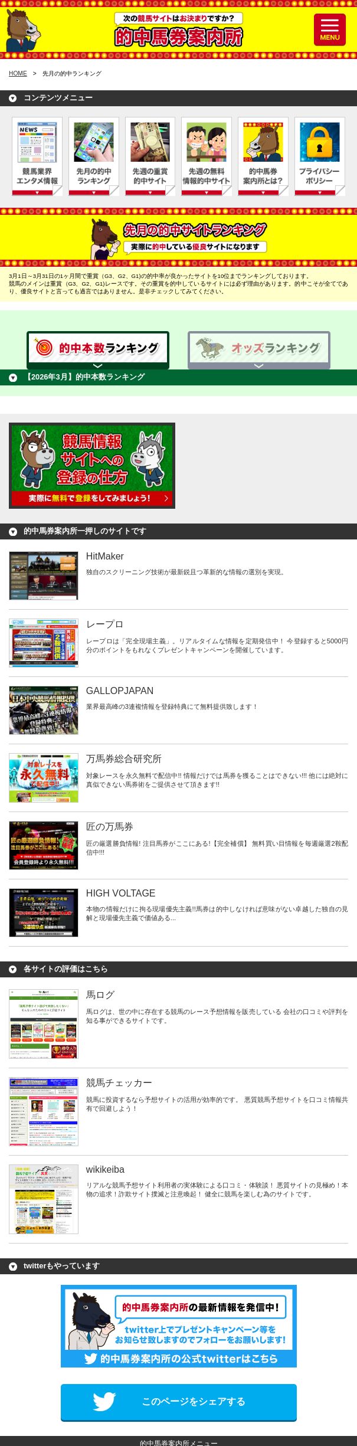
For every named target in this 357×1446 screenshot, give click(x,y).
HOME (18, 73)
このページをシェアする (193, 1401)
